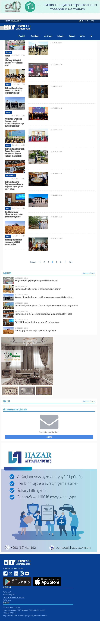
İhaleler (6, 401)
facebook (5, 573)
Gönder (49, 437)
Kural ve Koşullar (9, 595)
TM (86, 21)
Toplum (8, 145)
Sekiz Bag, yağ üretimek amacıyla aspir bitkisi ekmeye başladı (13, 241)
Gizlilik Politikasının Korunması (13, 597)
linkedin (16, 573)
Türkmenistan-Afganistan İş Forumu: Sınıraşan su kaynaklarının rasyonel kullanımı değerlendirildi (14, 152)
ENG (81, 21)
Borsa (7, 208)
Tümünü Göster (88, 273)
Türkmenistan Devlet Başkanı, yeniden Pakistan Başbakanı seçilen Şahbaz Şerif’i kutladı (14, 185)
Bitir (71, 262)
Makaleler (35, 36)
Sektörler (48, 36)
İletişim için (7, 600)
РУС (92, 21)
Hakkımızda (7, 592)
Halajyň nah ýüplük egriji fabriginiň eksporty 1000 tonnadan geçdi (14, 60)
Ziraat (8, 236)
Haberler (7, 273)
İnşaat (8, 84)
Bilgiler (72, 36)
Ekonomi (8, 52)
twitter (11, 573)
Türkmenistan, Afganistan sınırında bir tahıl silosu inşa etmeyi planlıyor (14, 90)
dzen (26, 573)
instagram (21, 573)
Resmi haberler (10, 175)
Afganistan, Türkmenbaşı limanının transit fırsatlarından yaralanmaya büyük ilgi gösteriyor (14, 122)
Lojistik (8, 112)
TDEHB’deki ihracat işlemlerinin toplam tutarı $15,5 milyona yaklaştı (14, 214)
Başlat (33, 262)
